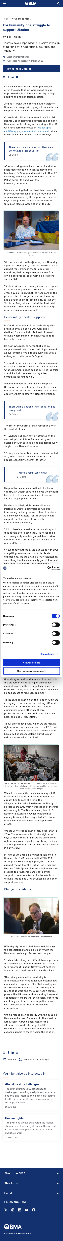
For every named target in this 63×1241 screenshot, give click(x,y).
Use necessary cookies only (31, 671)
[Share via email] (17, 77)
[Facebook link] (33, 1210)
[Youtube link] (27, 1210)
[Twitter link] (6, 1210)
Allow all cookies (31, 662)
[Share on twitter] (4, 77)
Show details (47, 654)
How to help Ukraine (19, 69)
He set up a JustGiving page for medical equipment (27, 129)
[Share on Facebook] (8, 77)
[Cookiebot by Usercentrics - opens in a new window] (47, 568)
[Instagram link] (13, 1210)
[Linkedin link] (20, 1210)
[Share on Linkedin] (13, 77)
